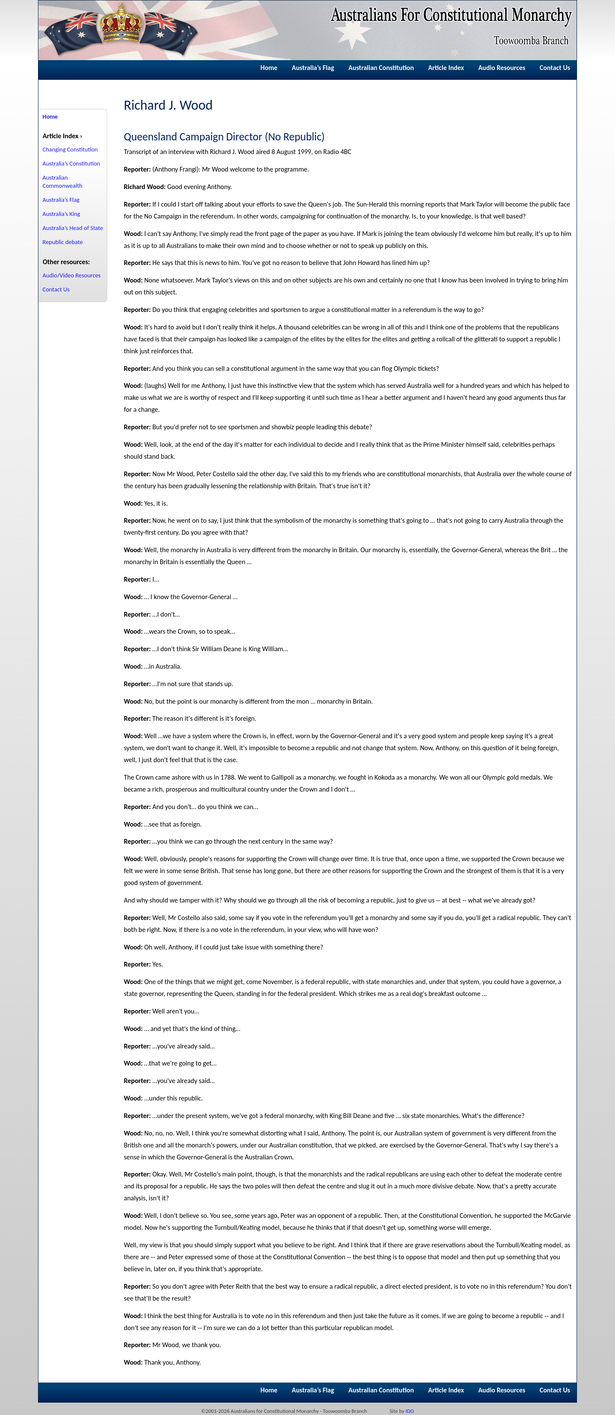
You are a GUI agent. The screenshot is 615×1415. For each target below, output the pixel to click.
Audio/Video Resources (72, 275)
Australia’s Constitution (71, 163)
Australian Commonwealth (62, 181)
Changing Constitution (70, 149)
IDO (410, 1411)
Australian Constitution (381, 68)
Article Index (446, 68)
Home (269, 68)
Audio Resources (501, 68)
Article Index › (62, 136)
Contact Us (555, 68)
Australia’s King (61, 214)
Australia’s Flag (313, 68)
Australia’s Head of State (73, 228)
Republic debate (63, 242)
